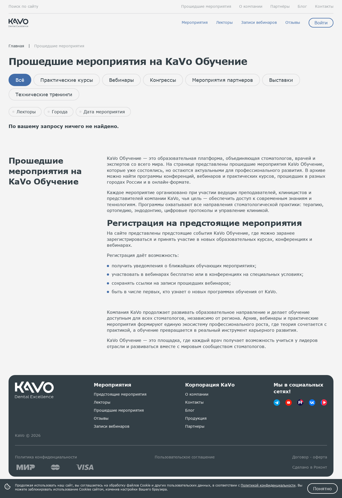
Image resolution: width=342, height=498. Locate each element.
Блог (302, 6)
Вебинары (121, 80)
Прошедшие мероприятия (206, 6)
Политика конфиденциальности (46, 457)
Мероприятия (195, 22)
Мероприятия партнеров (222, 80)
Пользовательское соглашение (185, 457)
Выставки (281, 80)
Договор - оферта (309, 457)
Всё (19, 80)
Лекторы (224, 22)
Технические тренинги (43, 94)
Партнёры (280, 6)
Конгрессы (163, 80)
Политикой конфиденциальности (268, 485)
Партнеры (194, 426)
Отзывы (292, 22)
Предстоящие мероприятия (120, 394)
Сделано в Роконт (309, 467)
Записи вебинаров (259, 22)
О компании (250, 6)
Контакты (324, 6)
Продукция (196, 418)
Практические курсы (66, 80)
